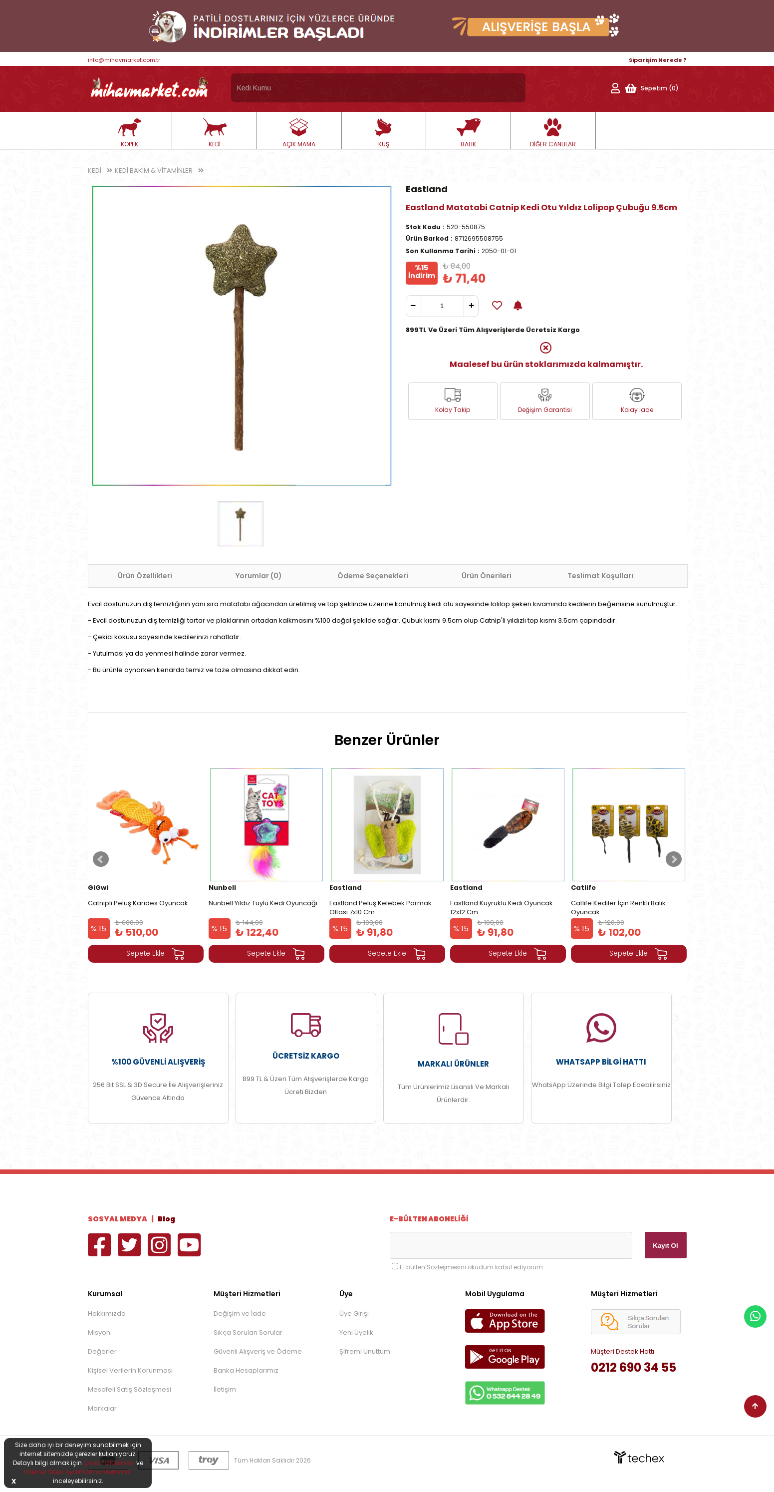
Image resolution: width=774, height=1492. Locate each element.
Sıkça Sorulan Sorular (248, 1332)
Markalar (102, 1408)
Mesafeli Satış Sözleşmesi (129, 1389)
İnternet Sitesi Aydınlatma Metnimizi (78, 1472)
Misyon (99, 1332)
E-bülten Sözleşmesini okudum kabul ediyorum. (472, 1267)
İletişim (225, 1389)
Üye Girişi (354, 1313)
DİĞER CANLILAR (553, 133)
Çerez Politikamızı (109, 1463)
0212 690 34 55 (633, 1367)
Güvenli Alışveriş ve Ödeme (258, 1351)
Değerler (102, 1351)
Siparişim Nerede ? (658, 60)
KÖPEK (130, 133)
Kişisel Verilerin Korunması (130, 1370)
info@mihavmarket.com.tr (124, 60)
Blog (166, 1219)
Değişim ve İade (240, 1313)
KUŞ (384, 133)
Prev (101, 859)
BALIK (469, 133)
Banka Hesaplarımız (246, 1370)
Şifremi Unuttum (364, 1351)
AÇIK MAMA (298, 133)
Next (674, 859)
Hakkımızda (107, 1313)
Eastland (427, 189)
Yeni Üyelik (356, 1332)
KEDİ (215, 133)
